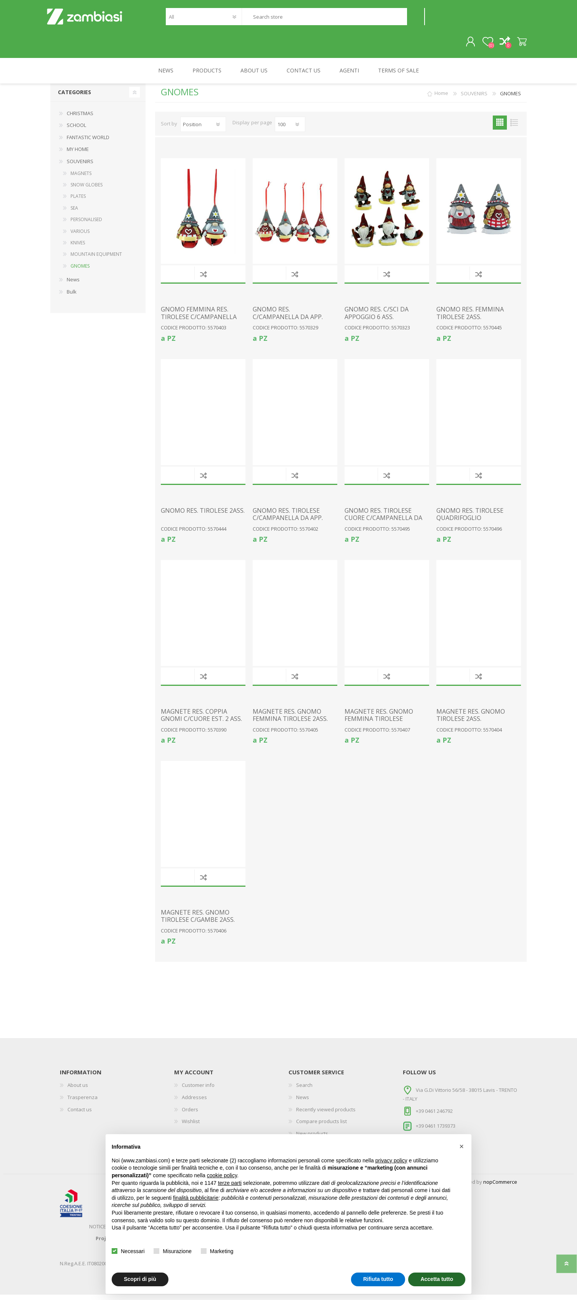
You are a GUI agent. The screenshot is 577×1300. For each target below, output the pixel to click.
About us (77, 1090)
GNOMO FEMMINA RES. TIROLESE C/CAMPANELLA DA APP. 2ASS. (199, 322)
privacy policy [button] (391, 1160)
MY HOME (78, 154)
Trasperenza (82, 1102)
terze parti (230, 1183)
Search (415, 19)
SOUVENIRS (80, 166)
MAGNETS (81, 178)
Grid (500, 128)
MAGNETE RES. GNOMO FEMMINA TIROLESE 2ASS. (290, 720)
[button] (461, 1146)
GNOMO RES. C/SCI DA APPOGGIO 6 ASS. (377, 318)
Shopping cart (518, 44)
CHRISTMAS (80, 118)
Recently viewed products (326, 1114)
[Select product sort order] (203, 129)
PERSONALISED (86, 224)
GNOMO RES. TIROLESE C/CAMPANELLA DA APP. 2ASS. (288, 523)
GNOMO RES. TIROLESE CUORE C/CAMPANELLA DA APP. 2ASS (383, 523)
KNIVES (78, 248)
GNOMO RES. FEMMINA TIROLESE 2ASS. (470, 318)
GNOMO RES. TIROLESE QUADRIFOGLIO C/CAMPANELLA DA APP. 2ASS (471, 527)
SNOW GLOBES (87, 190)
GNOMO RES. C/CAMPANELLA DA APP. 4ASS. (288, 322)
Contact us (79, 1114)
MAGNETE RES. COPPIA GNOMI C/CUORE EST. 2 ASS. (201, 720)
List (514, 128)
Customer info (198, 1090)
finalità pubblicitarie (195, 1198)
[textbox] (324, 19)
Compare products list (321, 1126)
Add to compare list (203, 279)
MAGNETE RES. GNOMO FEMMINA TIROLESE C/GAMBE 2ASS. (379, 724)
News (73, 284)
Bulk (72, 297)
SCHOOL (76, 130)
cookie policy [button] (222, 1175)
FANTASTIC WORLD (88, 142)
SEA (74, 213)
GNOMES (80, 271)
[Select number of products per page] (290, 129)
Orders (190, 1114)
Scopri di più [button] (140, 1279)
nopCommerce (500, 1187)
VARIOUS (80, 236)
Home (441, 98)
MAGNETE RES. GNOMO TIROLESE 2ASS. (470, 720)
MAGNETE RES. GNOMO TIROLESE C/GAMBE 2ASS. (198, 921)
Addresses (194, 1102)
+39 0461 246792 (434, 1116)
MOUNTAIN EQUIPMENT (96, 259)
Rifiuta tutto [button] (378, 1279)
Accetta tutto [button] (436, 1279)
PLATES (78, 201)
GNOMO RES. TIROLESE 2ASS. (203, 516)
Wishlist (191, 1126)
